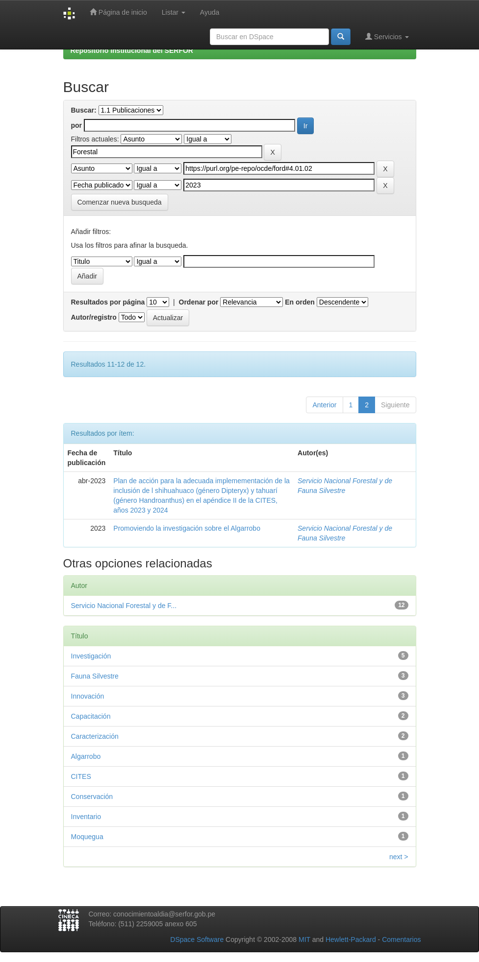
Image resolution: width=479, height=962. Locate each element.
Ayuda (209, 12)
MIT (304, 939)
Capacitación (91, 716)
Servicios (387, 36)
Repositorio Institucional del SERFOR (132, 50)
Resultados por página (108, 302)
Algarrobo (86, 756)
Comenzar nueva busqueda (119, 202)
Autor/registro (94, 317)
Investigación (91, 656)
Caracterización (95, 736)
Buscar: (84, 110)
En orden (300, 302)
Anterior (324, 405)
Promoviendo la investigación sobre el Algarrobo (186, 528)
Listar (173, 12)
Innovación (87, 696)
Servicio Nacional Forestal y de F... (124, 606)
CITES (81, 776)
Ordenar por (199, 302)
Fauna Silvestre (95, 676)
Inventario (86, 817)
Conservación (92, 796)
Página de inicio (118, 12)
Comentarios (401, 939)
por (76, 125)
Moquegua (87, 837)
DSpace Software (197, 939)
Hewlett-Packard (351, 939)
